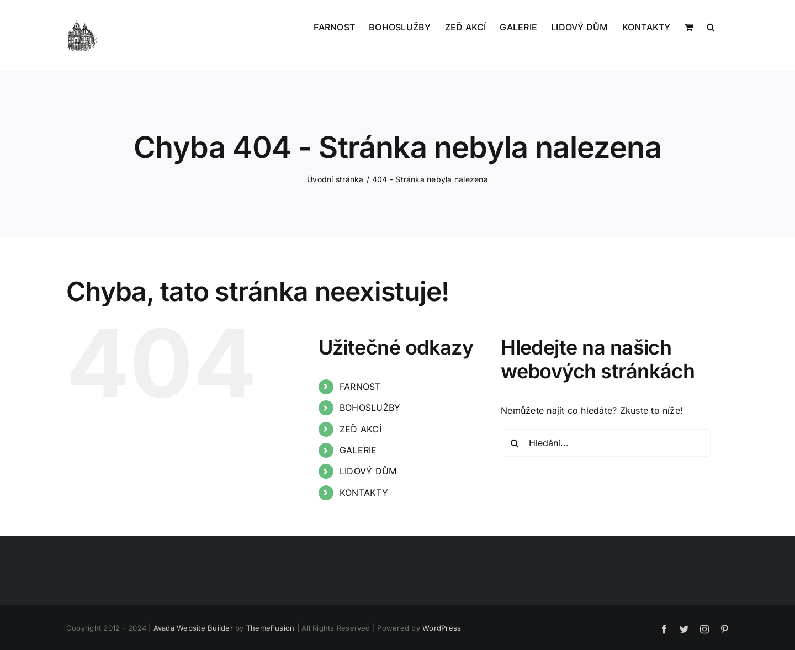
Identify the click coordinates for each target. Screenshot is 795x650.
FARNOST (360, 386)
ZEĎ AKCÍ (360, 429)
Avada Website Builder (193, 627)
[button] (711, 26)
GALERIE (358, 450)
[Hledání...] (606, 443)
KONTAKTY (364, 492)
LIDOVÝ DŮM (368, 471)
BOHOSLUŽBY (370, 407)
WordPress (441, 627)
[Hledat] (514, 443)
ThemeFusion (270, 627)
